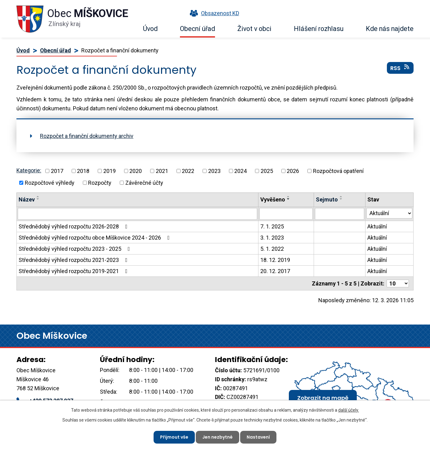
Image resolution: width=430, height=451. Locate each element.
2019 (109, 171)
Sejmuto (327, 199)
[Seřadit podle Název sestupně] (38, 199)
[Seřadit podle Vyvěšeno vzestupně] (288, 196)
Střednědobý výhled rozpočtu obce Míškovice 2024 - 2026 (95, 237)
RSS (400, 68)
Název (27, 199)
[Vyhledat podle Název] (137, 214)
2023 (214, 171)
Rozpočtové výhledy (49, 182)
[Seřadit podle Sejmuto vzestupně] (341, 196)
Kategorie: (28, 170)
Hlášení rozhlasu (318, 29)
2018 (83, 171)
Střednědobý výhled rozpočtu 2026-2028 (74, 226)
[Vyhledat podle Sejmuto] (339, 214)
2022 (188, 171)
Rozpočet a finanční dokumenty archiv (86, 136)
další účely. (348, 410)
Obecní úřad (197, 29)
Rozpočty (99, 182)
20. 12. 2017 (275, 271)
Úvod (150, 29)
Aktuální (377, 226)
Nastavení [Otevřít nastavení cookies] (258, 437)
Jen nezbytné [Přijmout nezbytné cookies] (217, 437)
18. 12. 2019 (275, 260)
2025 (267, 171)
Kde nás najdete (390, 29)
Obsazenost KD (213, 13)
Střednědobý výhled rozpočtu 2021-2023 (74, 260)
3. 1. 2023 (272, 237)
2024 (240, 171)
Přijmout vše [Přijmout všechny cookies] (174, 437)
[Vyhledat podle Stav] (389, 213)
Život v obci (254, 29)
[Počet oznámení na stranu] (398, 283)
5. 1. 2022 (272, 248)
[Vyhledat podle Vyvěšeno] (286, 214)
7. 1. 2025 (272, 226)
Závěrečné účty (144, 182)
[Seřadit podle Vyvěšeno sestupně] (288, 199)
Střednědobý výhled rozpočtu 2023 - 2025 (75, 248)
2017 (57, 171)
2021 (162, 171)
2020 (135, 171)
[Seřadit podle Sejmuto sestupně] (341, 199)
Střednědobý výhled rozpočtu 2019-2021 (74, 271)
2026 (293, 171)
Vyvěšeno (272, 199)
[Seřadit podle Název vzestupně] (38, 196)
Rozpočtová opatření (338, 171)
